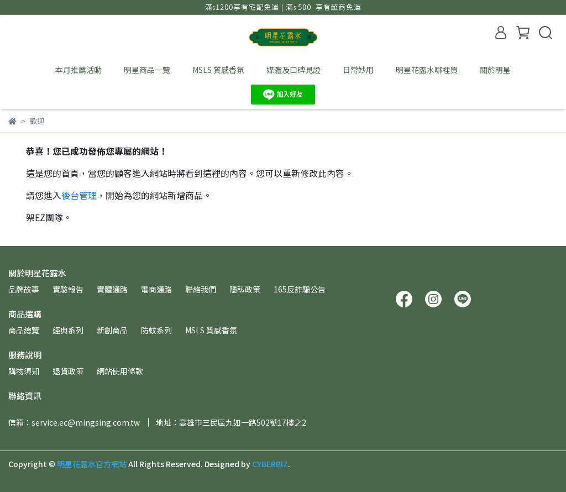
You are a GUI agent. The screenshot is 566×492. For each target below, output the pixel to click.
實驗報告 (68, 289)
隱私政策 (244, 289)
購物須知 (23, 370)
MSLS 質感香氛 (218, 69)
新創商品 (112, 330)
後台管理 (79, 195)
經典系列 (68, 330)
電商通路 (156, 289)
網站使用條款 (120, 370)
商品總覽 (23, 330)
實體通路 (112, 289)
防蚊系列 (156, 330)
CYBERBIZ (270, 463)
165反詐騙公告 (300, 289)
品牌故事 (23, 289)
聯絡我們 (200, 289)
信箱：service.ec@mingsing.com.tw (74, 422)
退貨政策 (68, 370)
